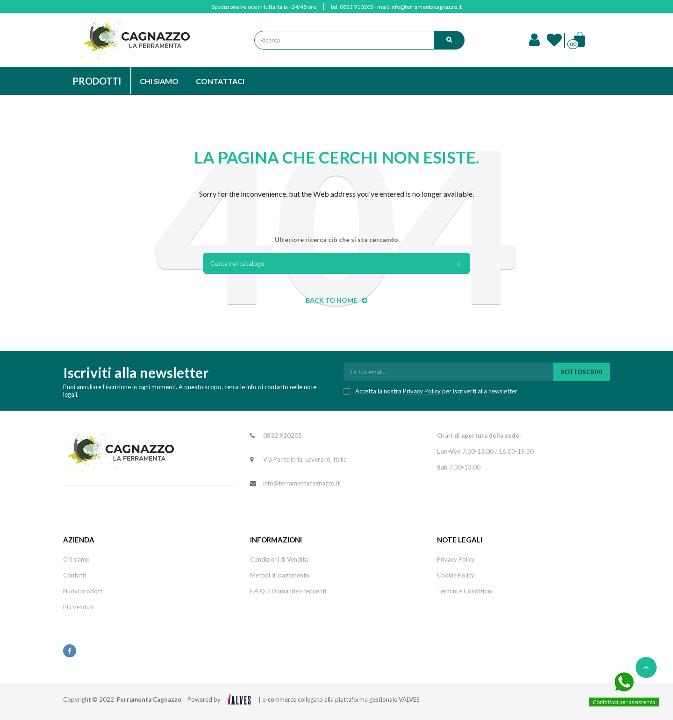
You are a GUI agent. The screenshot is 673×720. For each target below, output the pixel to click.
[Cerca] (336, 263)
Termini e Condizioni (465, 591)
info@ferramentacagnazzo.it (426, 6)
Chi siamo (76, 559)
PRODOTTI (96, 80)
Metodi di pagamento (279, 575)
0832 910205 (356, 6)
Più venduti (78, 607)
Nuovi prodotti (83, 591)
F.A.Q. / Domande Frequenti (288, 591)
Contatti (74, 575)
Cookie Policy (455, 575)
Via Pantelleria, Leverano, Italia (305, 459)
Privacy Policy (422, 391)
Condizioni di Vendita (279, 559)
